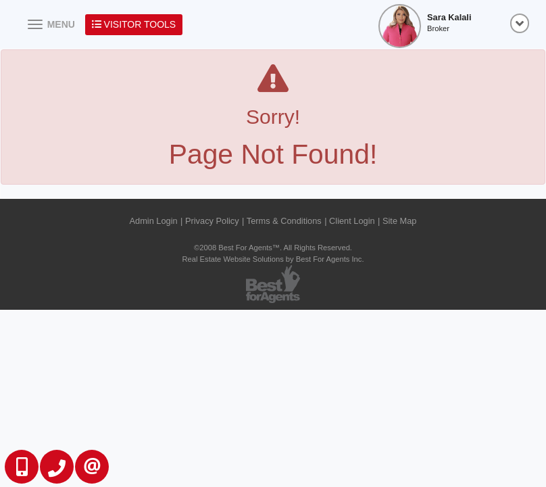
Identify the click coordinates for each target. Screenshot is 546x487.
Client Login (352, 221)
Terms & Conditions (284, 221)
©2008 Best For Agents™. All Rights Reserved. (273, 248)
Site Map (399, 221)
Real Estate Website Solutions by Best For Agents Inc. (273, 259)
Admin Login (154, 221)
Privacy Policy (212, 221)
